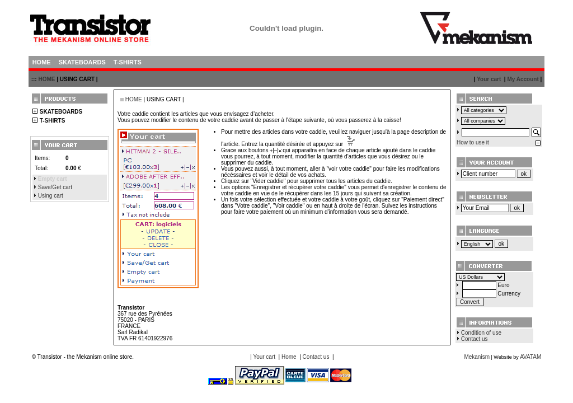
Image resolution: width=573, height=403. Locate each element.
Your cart (489, 79)
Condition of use (481, 333)
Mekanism (477, 357)
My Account (522, 79)
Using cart (50, 196)
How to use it (473, 142)
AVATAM (530, 357)
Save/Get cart (55, 187)
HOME (46, 79)
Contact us (474, 339)
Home (289, 357)
